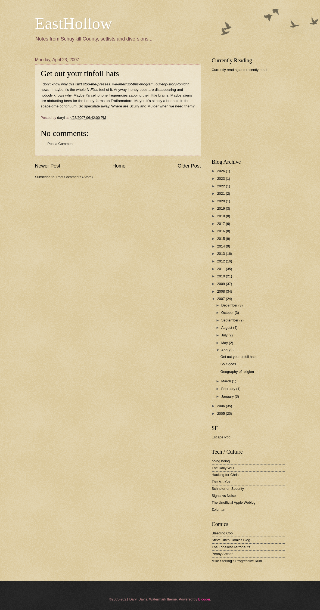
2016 (221, 231)
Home (118, 166)
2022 (221, 186)
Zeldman (218, 509)
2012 (221, 261)
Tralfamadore (121, 101)
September (230, 320)
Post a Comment (61, 144)
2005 (221, 413)
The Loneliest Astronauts (231, 547)
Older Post (189, 166)
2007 (221, 299)
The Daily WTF (223, 468)
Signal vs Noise (224, 496)
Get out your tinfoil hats (80, 73)
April (225, 350)
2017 (221, 224)
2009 (221, 284)
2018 (221, 216)
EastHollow (73, 23)
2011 (221, 269)
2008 (221, 291)
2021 (221, 193)
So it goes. (228, 364)
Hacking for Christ (226, 475)
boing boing (221, 461)
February (228, 389)
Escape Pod (221, 437)
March (226, 381)
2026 (221, 171)
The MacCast (222, 482)
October (228, 313)
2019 (221, 208)
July (224, 335)
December (229, 305)
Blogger (204, 599)
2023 (221, 179)
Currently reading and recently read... (241, 70)
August (227, 328)
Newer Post (47, 166)
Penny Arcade (223, 554)
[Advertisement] (252, 115)
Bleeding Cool (223, 533)
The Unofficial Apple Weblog (234, 502)
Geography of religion (237, 372)
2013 (221, 254)
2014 (221, 246)
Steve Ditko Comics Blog (231, 540)
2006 (221, 406)
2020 (221, 201)
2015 (221, 239)
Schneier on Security (228, 489)
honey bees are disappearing (152, 90)
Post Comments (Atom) (74, 177)
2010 (221, 276)
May (225, 343)
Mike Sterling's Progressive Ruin (237, 561)
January (228, 396)
